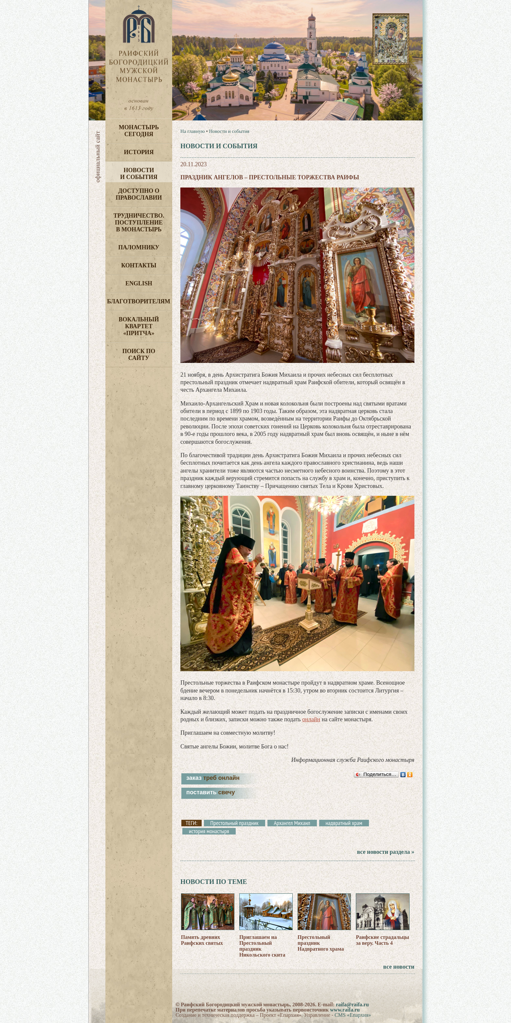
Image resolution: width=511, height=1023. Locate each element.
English (138, 283)
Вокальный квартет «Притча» (139, 326)
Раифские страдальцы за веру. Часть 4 (382, 940)
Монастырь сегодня (139, 130)
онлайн (311, 719)
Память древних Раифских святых (202, 940)
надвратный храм (344, 823)
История (139, 152)
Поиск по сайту (138, 354)
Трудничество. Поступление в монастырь (138, 222)
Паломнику (138, 247)
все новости (398, 966)
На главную (192, 131)
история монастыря (209, 831)
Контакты (138, 265)
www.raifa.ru (345, 1010)
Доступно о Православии (139, 194)
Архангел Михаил (292, 823)
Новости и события (138, 173)
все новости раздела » (385, 852)
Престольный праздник (234, 823)
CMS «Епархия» (353, 1015)
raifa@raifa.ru (352, 1004)
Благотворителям (138, 301)
